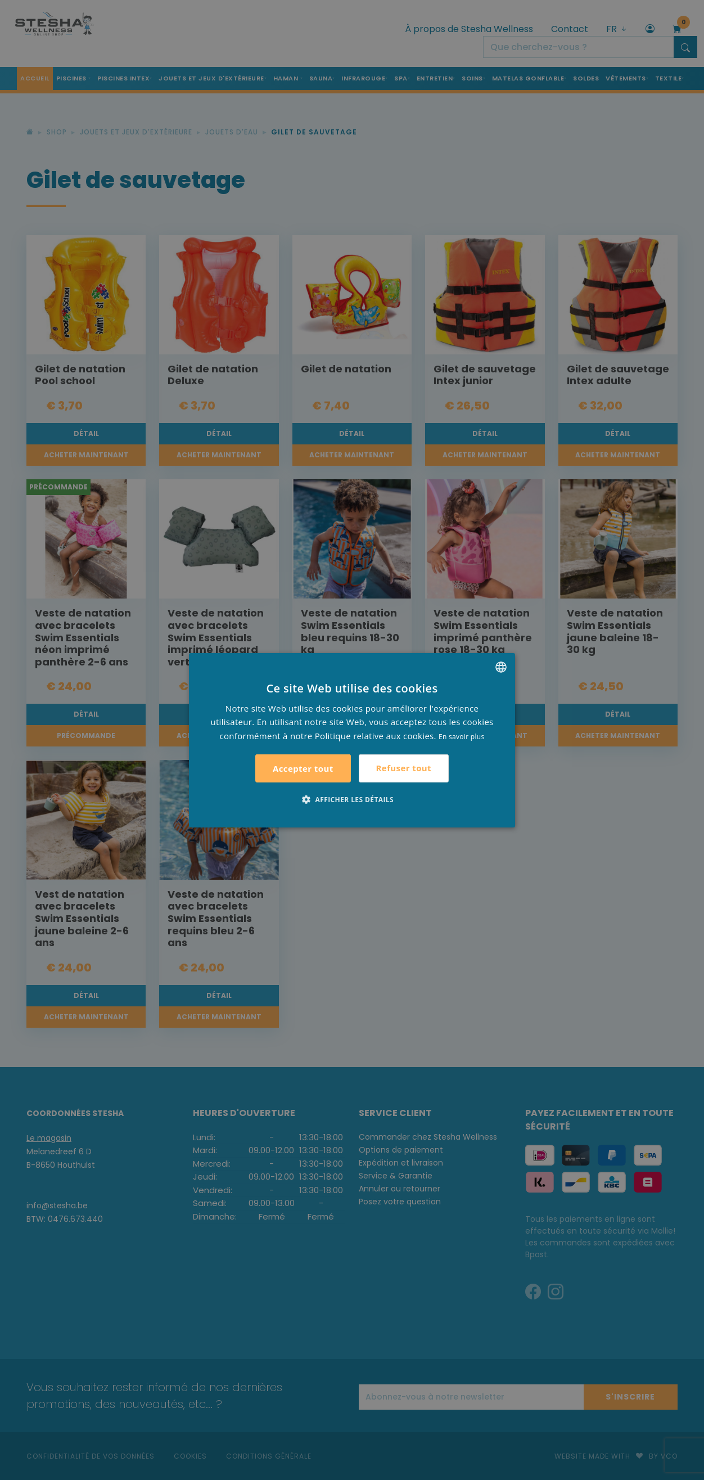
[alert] (352, 740)
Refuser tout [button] (403, 767)
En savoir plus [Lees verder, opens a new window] (461, 736)
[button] (352, 799)
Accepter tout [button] (303, 768)
